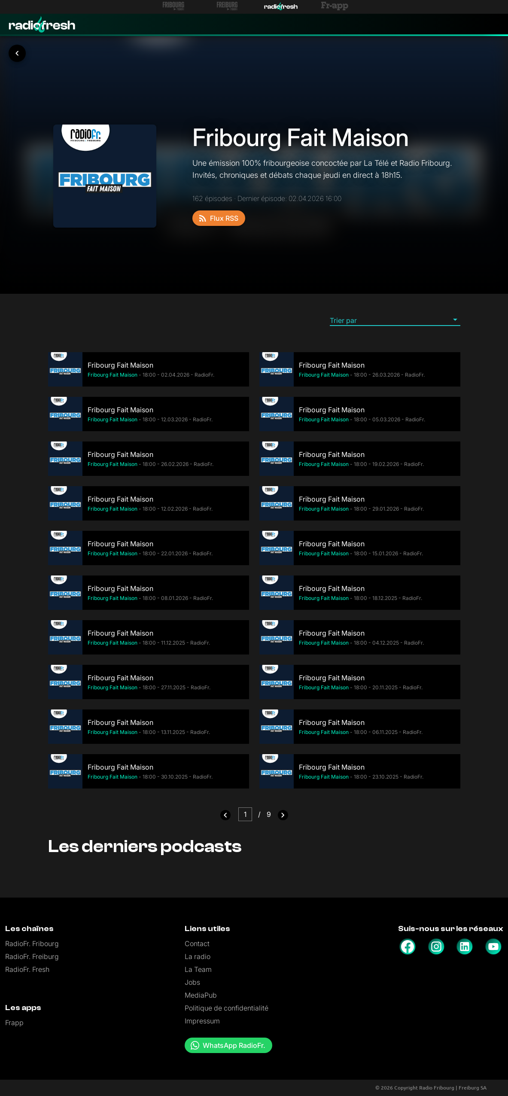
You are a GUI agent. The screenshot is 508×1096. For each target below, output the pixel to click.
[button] (395, 320)
